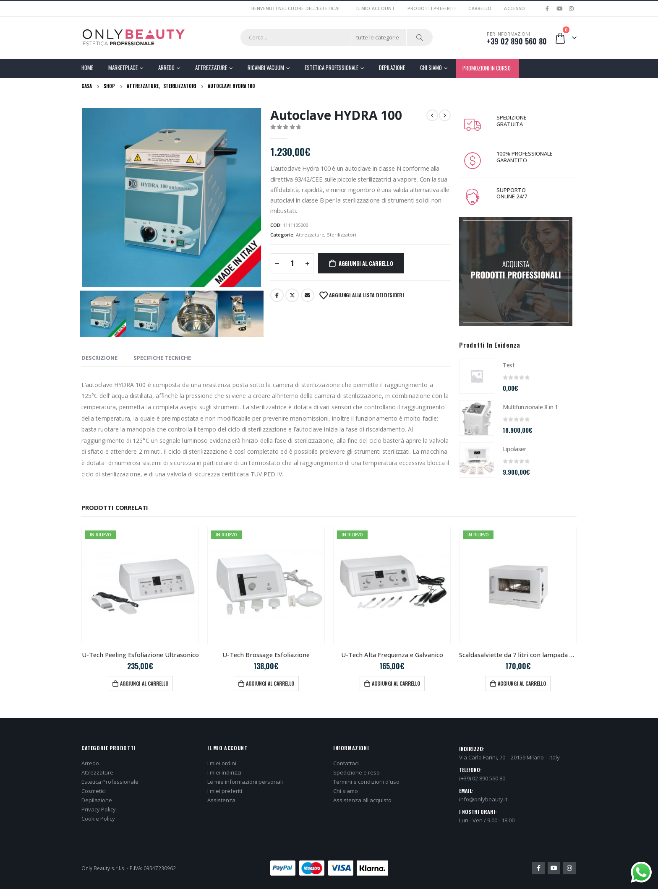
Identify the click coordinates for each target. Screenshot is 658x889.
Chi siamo (345, 791)
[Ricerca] (420, 37)
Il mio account (375, 8)
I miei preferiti (224, 791)
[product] (476, 376)
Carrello (479, 8)
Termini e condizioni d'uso (366, 781)
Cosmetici (93, 791)
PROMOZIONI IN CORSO (486, 68)
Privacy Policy (98, 809)
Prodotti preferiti (431, 8)
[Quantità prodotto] (292, 263)
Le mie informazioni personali (245, 781)
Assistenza (221, 800)
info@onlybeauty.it (483, 799)
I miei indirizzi (224, 772)
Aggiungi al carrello (366, 263)
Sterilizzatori (341, 234)
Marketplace (123, 67)
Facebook (277, 295)
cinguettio (292, 295)
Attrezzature (211, 67)
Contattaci (346, 763)
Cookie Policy (98, 818)
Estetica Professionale (331, 67)
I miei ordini (221, 763)
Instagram (569, 868)
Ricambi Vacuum (266, 67)
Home (87, 67)
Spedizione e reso (356, 772)
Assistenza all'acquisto (362, 800)
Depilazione (392, 67)
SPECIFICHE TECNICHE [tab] (162, 357)
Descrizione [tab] (99, 357)
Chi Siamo (431, 67)
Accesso (514, 8)
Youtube (554, 868)
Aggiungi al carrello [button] (144, 683)
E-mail (307, 295)
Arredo (166, 67)
